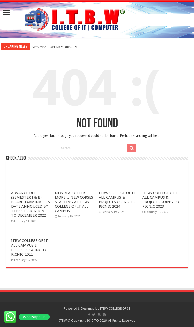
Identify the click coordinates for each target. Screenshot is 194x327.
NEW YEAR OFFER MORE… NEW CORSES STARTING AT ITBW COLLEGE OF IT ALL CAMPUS (74, 201)
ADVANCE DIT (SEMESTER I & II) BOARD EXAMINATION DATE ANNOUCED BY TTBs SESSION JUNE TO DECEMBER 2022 (31, 204)
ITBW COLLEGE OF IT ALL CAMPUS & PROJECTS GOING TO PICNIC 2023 (160, 199)
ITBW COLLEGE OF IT (115, 308)
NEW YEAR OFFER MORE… (53, 47)
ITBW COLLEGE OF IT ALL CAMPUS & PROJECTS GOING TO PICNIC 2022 (29, 247)
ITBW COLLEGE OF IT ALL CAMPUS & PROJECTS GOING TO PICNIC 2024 (117, 199)
